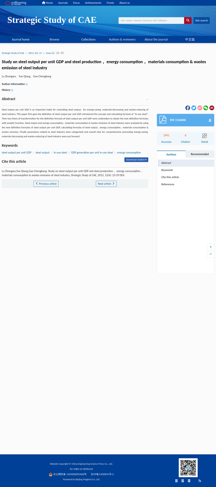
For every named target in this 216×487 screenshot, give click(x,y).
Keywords (167, 170)
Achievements (93, 2)
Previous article (46, 183)
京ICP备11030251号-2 (102, 474)
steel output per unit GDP (16, 152)
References (167, 184)
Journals (63, 2)
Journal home (21, 39)
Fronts (110, 2)
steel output (42, 152)
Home (47, 2)
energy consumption (129, 152)
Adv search (201, 20)
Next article (106, 183)
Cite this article (170, 177)
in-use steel (60, 152)
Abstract (166, 163)
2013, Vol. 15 (35, 53)
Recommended (200, 154)
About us (124, 2)
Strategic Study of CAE (13, 53)
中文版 (190, 39)
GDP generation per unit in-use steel (92, 152)
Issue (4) (50, 53)
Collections (88, 39)
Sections (171, 154)
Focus (76, 2)
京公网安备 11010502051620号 (68, 474)
